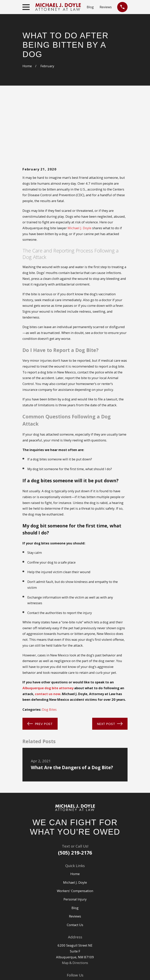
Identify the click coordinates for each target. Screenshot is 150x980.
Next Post (110, 664)
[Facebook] (79, 923)
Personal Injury (75, 840)
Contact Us (75, 865)
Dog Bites (49, 650)
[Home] (75, 748)
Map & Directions (75, 903)
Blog (90, 7)
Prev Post (40, 664)
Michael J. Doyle (79, 168)
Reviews (106, 7)
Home (75, 814)
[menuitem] (28, 971)
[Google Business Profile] (70, 923)
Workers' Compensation (75, 831)
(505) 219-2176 (75, 793)
